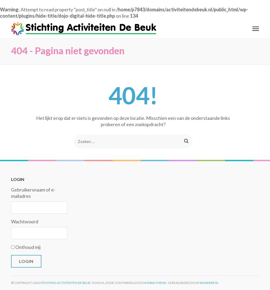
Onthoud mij (28, 247)
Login (26, 261)
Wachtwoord (24, 221)
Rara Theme (156, 283)
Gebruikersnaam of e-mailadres (33, 193)
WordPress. (209, 283)
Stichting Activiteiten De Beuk (65, 283)
